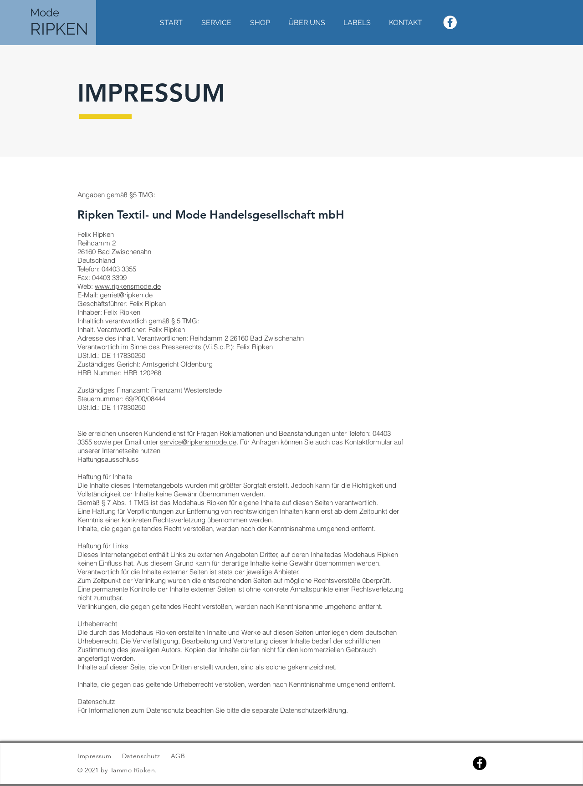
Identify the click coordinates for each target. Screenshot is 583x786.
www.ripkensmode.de (128, 286)
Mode (44, 12)
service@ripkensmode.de (198, 442)
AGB (177, 756)
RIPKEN (59, 28)
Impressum (94, 756)
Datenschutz (142, 756)
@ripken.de (136, 295)
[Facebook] (479, 763)
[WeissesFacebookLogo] (450, 22)
